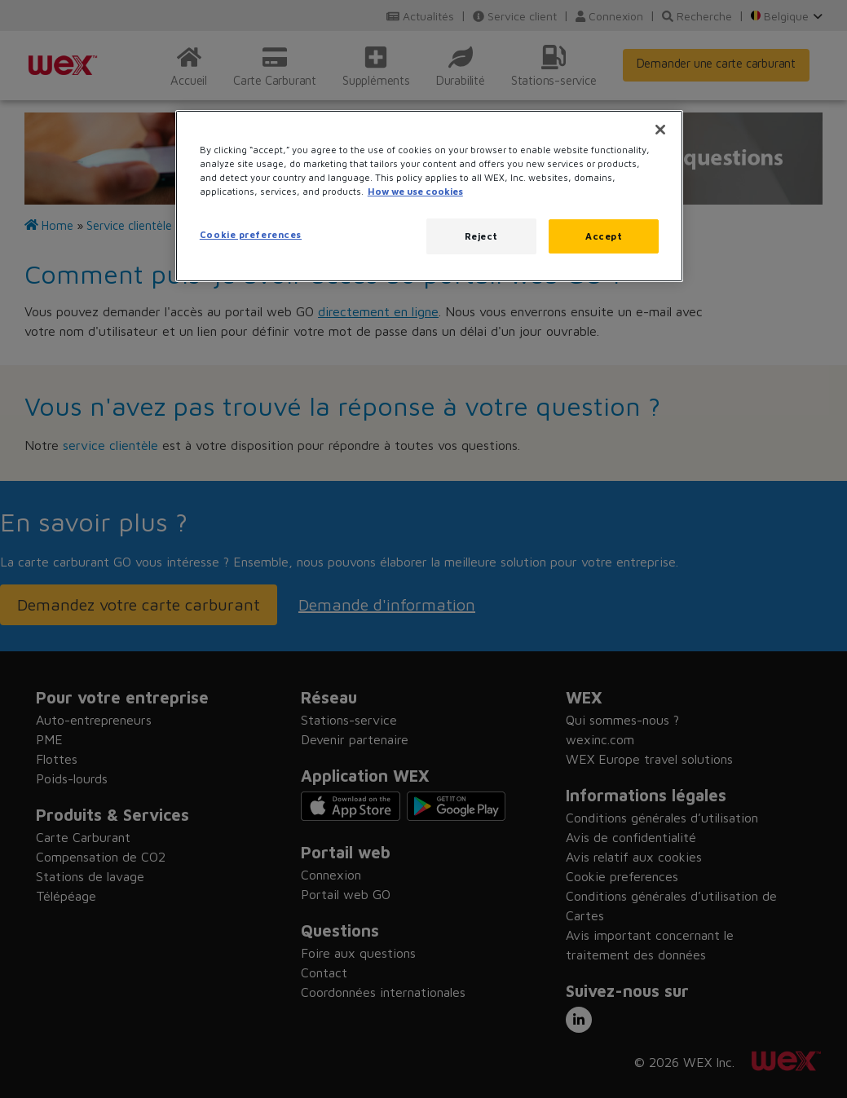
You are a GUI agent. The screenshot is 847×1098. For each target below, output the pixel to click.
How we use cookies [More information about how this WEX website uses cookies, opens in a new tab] (415, 191)
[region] (429, 196)
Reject (481, 236)
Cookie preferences (251, 234)
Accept (603, 236)
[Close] (660, 130)
